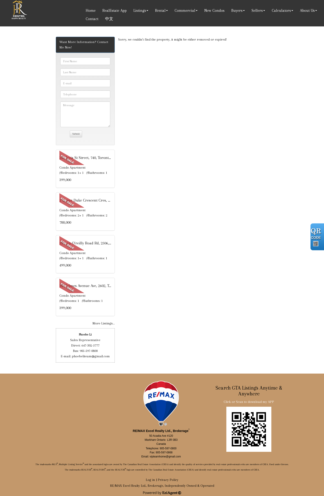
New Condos (214, 10)
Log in (150, 480)
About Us (307, 10)
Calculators (281, 10)
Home (91, 10)
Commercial (185, 10)
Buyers (237, 10)
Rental (160, 10)
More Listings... (103, 323)
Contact (92, 18)
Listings (139, 10)
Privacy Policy (168, 480)
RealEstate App (114, 10)
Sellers (257, 10)
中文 (109, 18)
